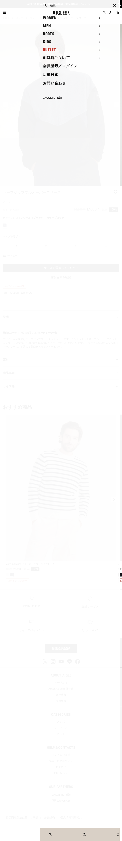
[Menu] (4, 12)
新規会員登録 (61, 648)
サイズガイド (15, 255)
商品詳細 (61, 373)
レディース (61, 727)
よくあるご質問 (61, 754)
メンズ (20, 18)
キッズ (61, 733)
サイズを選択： (12, 236)
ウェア (33, 18)
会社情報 (61, 694)
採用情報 (61, 700)
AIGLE (6, 18)
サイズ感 (61, 386)
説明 (61, 317)
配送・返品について (61, 760)
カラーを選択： (33, 217)
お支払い (61, 767)
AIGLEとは (61, 682)
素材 (61, 359)
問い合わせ (61, 773)
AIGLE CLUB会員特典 (61, 688)
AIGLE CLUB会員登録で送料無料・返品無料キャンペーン (59, 4)
